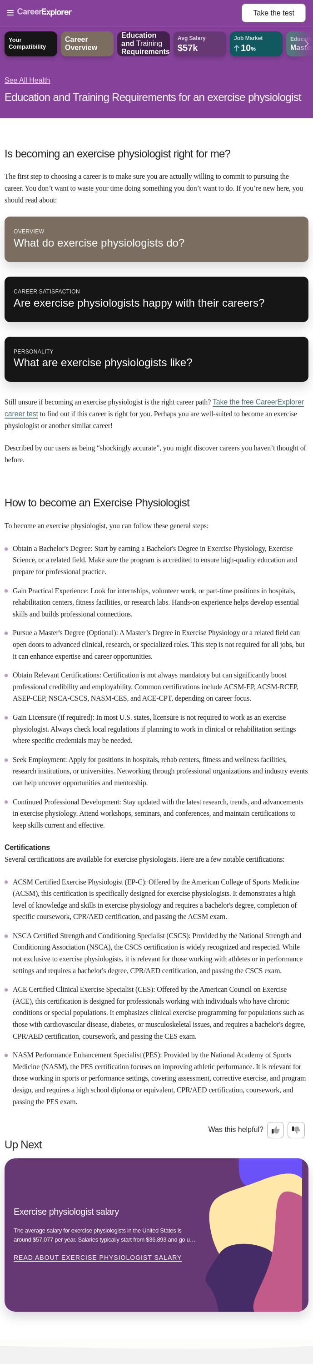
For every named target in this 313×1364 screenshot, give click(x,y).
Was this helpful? (236, 1129)
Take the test (273, 13)
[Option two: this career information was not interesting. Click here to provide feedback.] (296, 1130)
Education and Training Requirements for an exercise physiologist (153, 97)
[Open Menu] (124, 13)
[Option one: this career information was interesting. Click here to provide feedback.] (275, 1130)
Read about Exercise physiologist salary (98, 1257)
